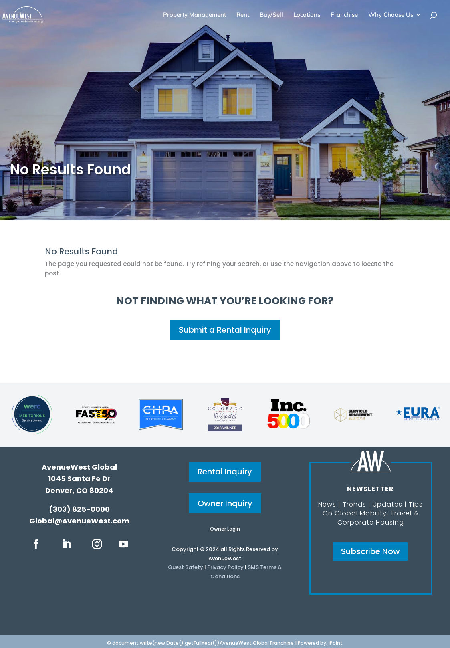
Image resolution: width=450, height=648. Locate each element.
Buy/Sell (271, 15)
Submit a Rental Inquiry (225, 329)
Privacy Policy (225, 567)
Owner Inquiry (225, 503)
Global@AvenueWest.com (79, 521)
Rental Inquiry (225, 471)
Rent (242, 15)
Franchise (344, 15)
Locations (306, 15)
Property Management (194, 15)
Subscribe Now (370, 551)
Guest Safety (185, 567)
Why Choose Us (390, 15)
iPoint (336, 643)
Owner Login (225, 528)
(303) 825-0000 (79, 509)
